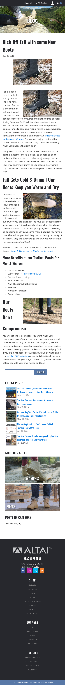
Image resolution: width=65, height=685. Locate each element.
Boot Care (32, 631)
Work (32, 597)
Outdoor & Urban (32, 601)
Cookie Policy (32, 661)
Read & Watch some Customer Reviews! (32, 251)
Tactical (32, 589)
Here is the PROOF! (32, 273)
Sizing (32, 635)
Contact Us (33, 639)
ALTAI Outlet (41, 3)
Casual (32, 605)
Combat (33, 593)
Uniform (32, 585)
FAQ (32, 627)
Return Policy (32, 665)
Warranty (33, 669)
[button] (59, 3)
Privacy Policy (32, 657)
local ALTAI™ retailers (18, 356)
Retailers (32, 643)
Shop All (28, 3)
